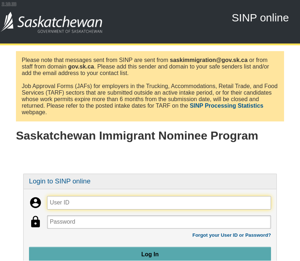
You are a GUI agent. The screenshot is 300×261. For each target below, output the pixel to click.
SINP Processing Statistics (226, 106)
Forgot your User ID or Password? (231, 235)
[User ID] (159, 202)
